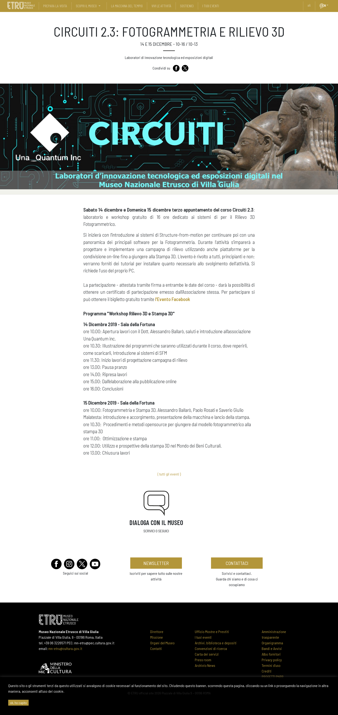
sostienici (187, 6)
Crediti (267, 671)
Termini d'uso (271, 665)
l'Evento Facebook (172, 299)
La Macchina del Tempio (127, 6)
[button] (329, 5)
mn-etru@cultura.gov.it (65, 648)
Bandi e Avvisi (272, 648)
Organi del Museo (162, 643)
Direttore (156, 631)
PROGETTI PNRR (273, 676)
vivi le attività (161, 6)
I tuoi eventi (203, 637)
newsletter (156, 563)
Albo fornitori (271, 654)
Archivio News (205, 665)
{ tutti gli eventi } (169, 474)
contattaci (237, 563)
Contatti (156, 648)
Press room (203, 659)
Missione (156, 637)
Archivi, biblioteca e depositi (216, 643)
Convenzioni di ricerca (211, 648)
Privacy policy (272, 659)
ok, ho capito (18, 703)
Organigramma (272, 643)
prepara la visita (55, 6)
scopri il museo (86, 6)
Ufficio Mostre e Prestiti (212, 631)
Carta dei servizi (207, 654)
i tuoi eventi (210, 6)
